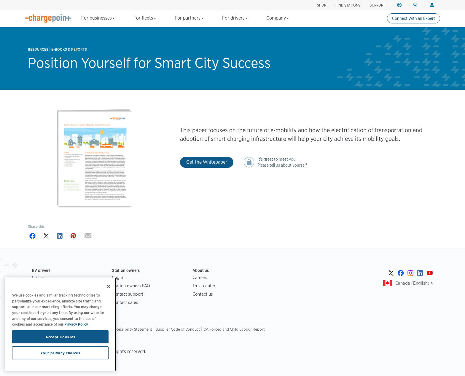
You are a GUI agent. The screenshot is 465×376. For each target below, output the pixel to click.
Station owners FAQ (131, 286)
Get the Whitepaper (206, 162)
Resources (38, 49)
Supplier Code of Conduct (178, 329)
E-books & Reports (69, 49)
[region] (60, 324)
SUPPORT (377, 5)
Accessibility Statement (132, 329)
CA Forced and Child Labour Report (234, 329)
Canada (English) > (414, 283)
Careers (199, 277)
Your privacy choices (60, 352)
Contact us (202, 294)
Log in (118, 277)
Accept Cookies (60, 336)
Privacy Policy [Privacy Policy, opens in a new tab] (76, 324)
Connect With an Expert (413, 18)
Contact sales (125, 302)
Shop (321, 5)
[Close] (108, 286)
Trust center (203, 286)
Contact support (127, 294)
